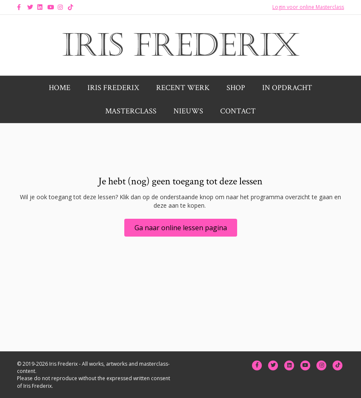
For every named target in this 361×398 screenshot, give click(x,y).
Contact (238, 111)
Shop (236, 88)
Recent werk (183, 88)
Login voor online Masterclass (308, 7)
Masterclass (131, 111)
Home (59, 88)
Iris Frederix (113, 88)
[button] (180, 228)
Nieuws (188, 111)
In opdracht (287, 88)
